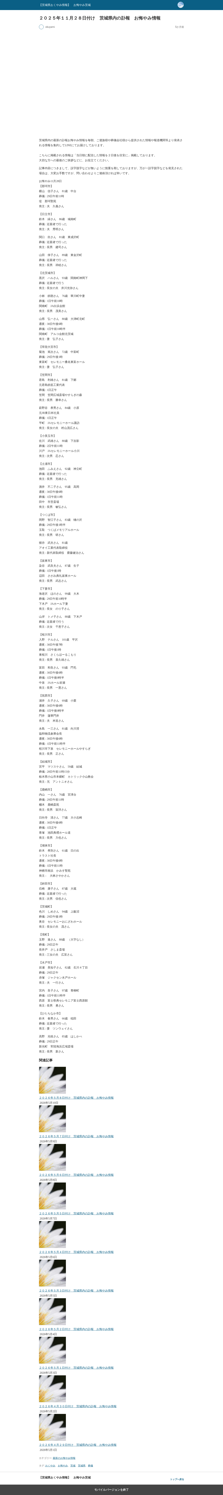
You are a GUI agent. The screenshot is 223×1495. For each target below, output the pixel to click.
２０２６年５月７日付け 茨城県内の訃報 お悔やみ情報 (76, 1136)
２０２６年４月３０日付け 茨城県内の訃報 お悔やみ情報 (78, 1406)
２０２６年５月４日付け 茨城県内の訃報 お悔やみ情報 (76, 1252)
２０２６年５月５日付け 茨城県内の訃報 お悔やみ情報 (76, 1213)
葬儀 (90, 1465)
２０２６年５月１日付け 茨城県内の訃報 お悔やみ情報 (76, 1367)
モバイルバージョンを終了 (111, 1489)
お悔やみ (63, 1465)
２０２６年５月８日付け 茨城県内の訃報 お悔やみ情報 (76, 1097)
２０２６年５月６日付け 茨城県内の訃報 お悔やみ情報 (76, 1174)
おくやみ (50, 1465)
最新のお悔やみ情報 (64, 1458)
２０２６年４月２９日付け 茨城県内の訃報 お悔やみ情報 (78, 1444)
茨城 (72, 1465)
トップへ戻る (177, 1479)
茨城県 (81, 1465)
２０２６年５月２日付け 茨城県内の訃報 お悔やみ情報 (76, 1329)
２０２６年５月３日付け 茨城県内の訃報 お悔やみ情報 (76, 1290)
